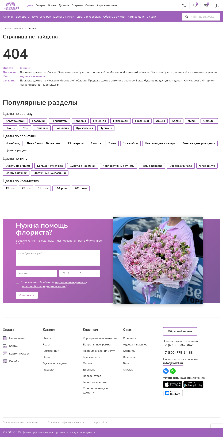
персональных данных (70, 282)
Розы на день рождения (198, 143)
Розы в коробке (151, 165)
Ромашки (42, 128)
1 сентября (130, 143)
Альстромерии (15, 121)
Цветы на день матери (160, 143)
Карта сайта (100, 422)
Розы (25, 128)
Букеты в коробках (82, 165)
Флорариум (207, 165)
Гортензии (142, 121)
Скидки (151, 17)
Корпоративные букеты (118, 165)
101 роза (61, 188)
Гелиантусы (59, 121)
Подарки (40, 5)
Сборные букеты (114, 17)
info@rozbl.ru (173, 363)
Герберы (80, 121)
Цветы (29, 5)
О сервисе (77, 5)
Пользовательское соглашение (20, 422)
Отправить (26, 295)
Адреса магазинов (107, 5)
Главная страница (13, 28)
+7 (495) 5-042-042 (178, 345)
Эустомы (106, 128)
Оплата (52, 5)
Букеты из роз (41, 17)
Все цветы (23, 17)
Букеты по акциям (18, 165)
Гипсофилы (120, 121)
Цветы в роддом (17, 150)
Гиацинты (99, 121)
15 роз (10, 188)
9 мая (112, 143)
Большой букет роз (50, 165)
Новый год (13, 143)
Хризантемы (84, 128)
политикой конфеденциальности (44, 286)
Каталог (8, 17)
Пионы (10, 128)
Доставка (64, 5)
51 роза (43, 188)
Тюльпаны (62, 128)
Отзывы (89, 5)
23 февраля (76, 143)
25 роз (26, 188)
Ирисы (160, 121)
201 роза (81, 188)
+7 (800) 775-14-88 (178, 353)
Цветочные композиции (50, 173)
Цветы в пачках (63, 17)
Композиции (136, 17)
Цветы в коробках (89, 17)
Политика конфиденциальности (66, 422)
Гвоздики (38, 121)
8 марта (96, 143)
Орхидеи (209, 121)
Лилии (192, 121)
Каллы (176, 121)
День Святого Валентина (43, 143)
